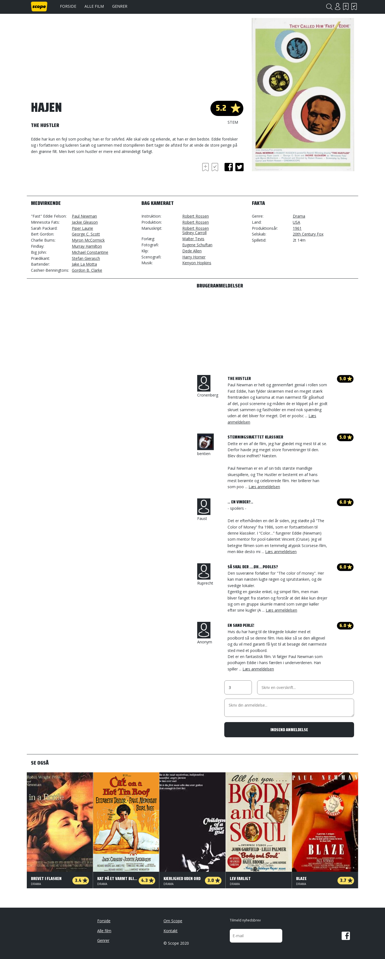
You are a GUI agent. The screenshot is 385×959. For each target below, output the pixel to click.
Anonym (204, 633)
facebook (229, 167)
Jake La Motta (84, 264)
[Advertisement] (75, 177)
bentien (205, 445)
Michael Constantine (90, 252)
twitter (239, 167)
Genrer (119, 6)
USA (296, 222)
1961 (297, 228)
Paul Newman (84, 216)
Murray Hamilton (87, 246)
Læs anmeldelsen (264, 486)
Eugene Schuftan (197, 244)
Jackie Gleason (85, 222)
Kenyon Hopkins (196, 262)
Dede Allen (192, 250)
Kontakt (171, 930)
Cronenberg (207, 386)
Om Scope (173, 920)
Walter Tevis (193, 238)
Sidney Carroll (194, 232)
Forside (68, 6)
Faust (203, 509)
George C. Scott (86, 234)
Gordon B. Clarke (87, 270)
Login (337, 6)
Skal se (346, 6)
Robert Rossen (195, 216)
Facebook (346, 936)
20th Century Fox (308, 234)
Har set (354, 6)
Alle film (94, 6)
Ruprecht (205, 574)
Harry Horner (193, 257)
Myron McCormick (88, 240)
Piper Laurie (82, 228)
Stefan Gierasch (86, 258)
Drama (299, 216)
